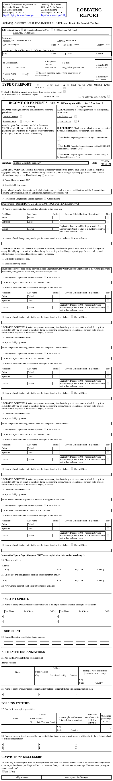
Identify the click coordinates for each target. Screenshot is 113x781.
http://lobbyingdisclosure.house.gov (18, 15)
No (5, 771)
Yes (12, 771)
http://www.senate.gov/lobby (54, 15)
